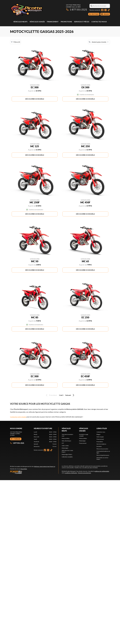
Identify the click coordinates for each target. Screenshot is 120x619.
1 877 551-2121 (76, 9)
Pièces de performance (103, 455)
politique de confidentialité (102, 471)
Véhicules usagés (37, 22)
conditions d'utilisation (71, 473)
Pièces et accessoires (102, 449)
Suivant (70, 395)
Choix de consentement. (84, 473)
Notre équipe (100, 437)
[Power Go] (32, 472)
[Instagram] (105, 10)
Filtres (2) (15, 42)
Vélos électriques (66, 441)
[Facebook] (102, 10)
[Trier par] (99, 42)
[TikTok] (109, 10)
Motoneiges (65, 448)
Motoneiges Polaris (67, 454)
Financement (52, 22)
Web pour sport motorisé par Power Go (44, 466)
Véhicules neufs (20, 22)
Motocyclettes (66, 438)
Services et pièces (81, 22)
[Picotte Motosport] (35, 9)
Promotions (66, 22)
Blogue (98, 434)
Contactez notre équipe (18, 417)
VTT (63, 443)
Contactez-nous (99, 22)
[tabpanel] (45, 439)
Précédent (51, 395)
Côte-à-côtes (65, 445)
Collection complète (67, 457)
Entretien (99, 446)
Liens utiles (102, 428)
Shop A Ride (24, 469)
